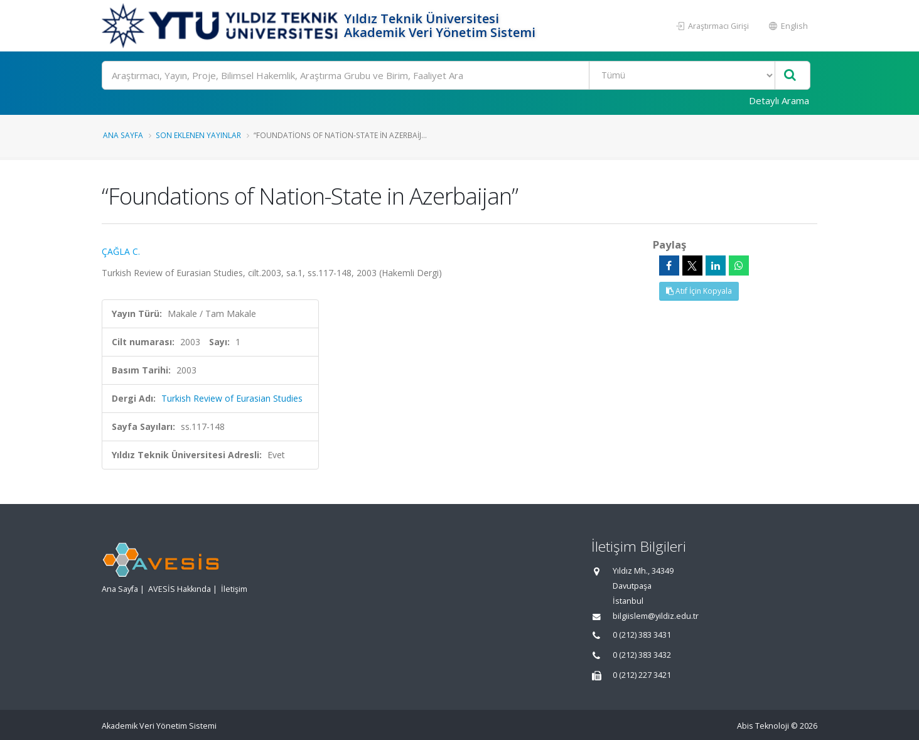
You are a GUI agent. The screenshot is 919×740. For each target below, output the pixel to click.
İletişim (234, 589)
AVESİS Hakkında (179, 589)
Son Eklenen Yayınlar (198, 135)
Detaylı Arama (779, 100)
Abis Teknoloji (763, 726)
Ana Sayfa (123, 135)
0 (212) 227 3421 (642, 675)
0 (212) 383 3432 (642, 655)
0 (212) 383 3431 (642, 635)
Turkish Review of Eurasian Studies (232, 398)
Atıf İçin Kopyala (699, 291)
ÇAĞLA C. (121, 251)
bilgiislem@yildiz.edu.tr (656, 616)
